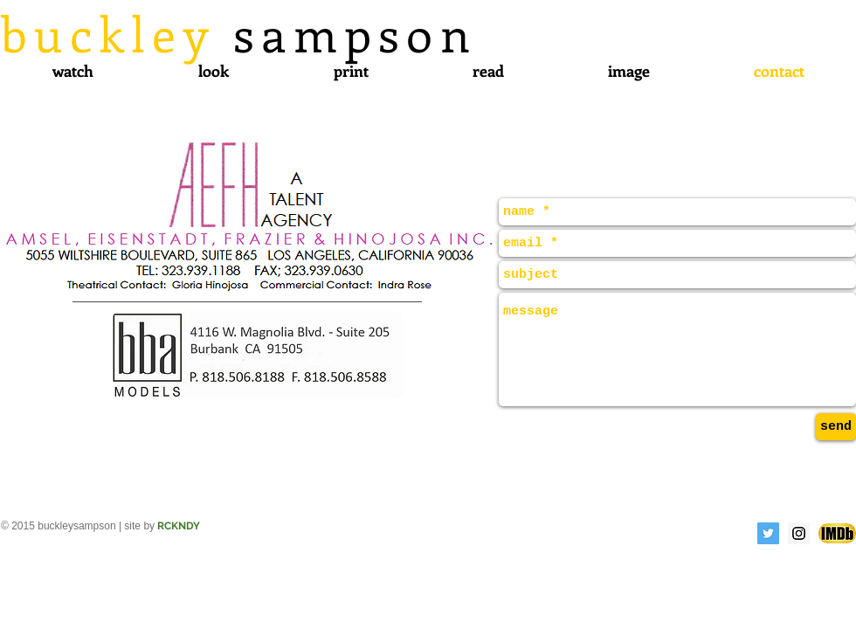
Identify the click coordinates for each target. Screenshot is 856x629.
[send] (836, 426)
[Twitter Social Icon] (768, 533)
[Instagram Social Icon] (799, 533)
